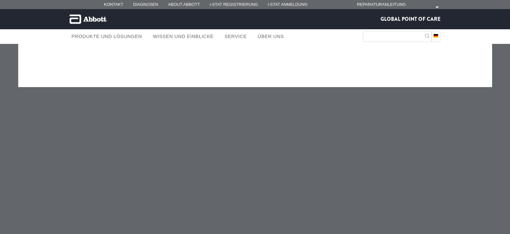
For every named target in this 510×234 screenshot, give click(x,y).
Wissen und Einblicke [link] (183, 36)
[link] (78, 67)
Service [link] (235, 36)
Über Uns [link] (271, 36)
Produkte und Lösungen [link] (107, 36)
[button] (427, 35)
